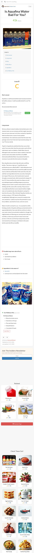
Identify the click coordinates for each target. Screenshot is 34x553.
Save (30, 6)
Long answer (9, 58)
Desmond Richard (11, 340)
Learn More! (6, 331)
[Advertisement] (17, 234)
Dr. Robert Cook (12, 6)
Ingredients (8, 67)
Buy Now (27, 113)
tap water (7, 271)
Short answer (9, 55)
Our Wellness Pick (10, 70)
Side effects (9, 64)
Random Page (17, 424)
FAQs (7, 61)
